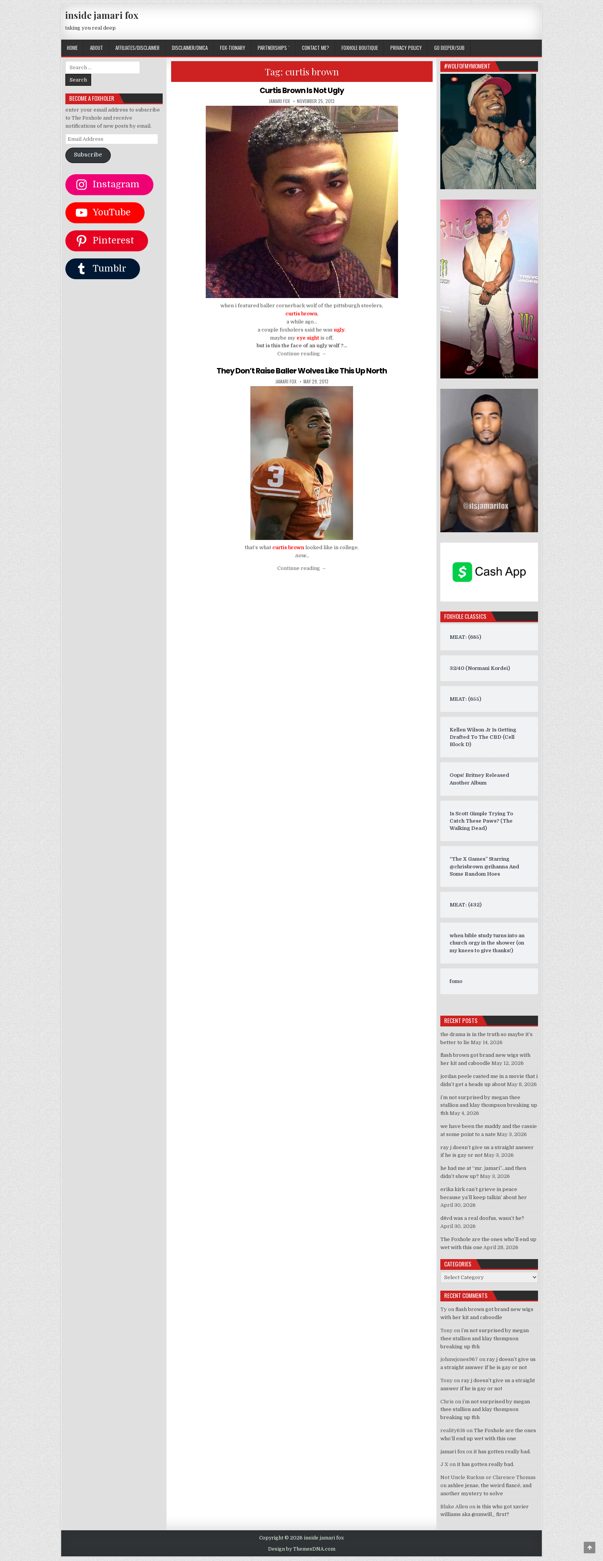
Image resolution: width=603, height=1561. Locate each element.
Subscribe (88, 155)
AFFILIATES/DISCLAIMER (137, 48)
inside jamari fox (101, 15)
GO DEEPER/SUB (449, 48)
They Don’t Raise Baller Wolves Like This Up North (301, 370)
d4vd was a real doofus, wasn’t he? (482, 1218)
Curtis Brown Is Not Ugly (302, 90)
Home (72, 48)
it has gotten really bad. (502, 1451)
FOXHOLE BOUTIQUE (359, 48)
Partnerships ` (274, 48)
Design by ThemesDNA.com (301, 1549)
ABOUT (96, 48)
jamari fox (279, 101)
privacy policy (406, 48)
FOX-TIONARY (232, 48)
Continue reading (301, 354)
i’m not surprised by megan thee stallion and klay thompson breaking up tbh (488, 1105)
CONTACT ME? (315, 48)
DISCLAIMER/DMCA (190, 48)
